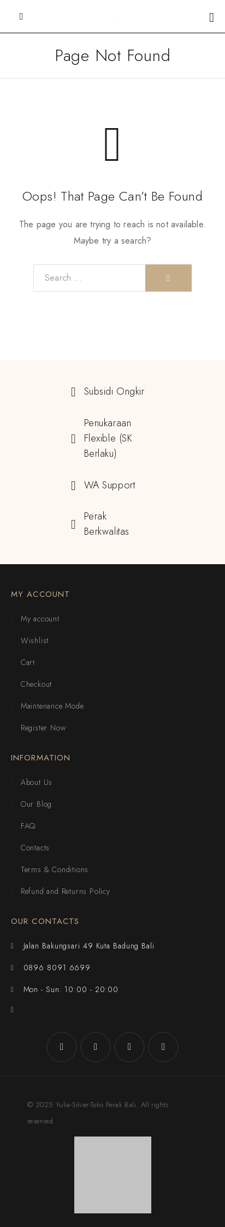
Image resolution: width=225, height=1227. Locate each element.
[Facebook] (62, 1047)
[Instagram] (95, 1047)
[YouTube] (163, 1047)
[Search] (168, 278)
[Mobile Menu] (21, 16)
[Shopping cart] (211, 17)
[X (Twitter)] (129, 1047)
